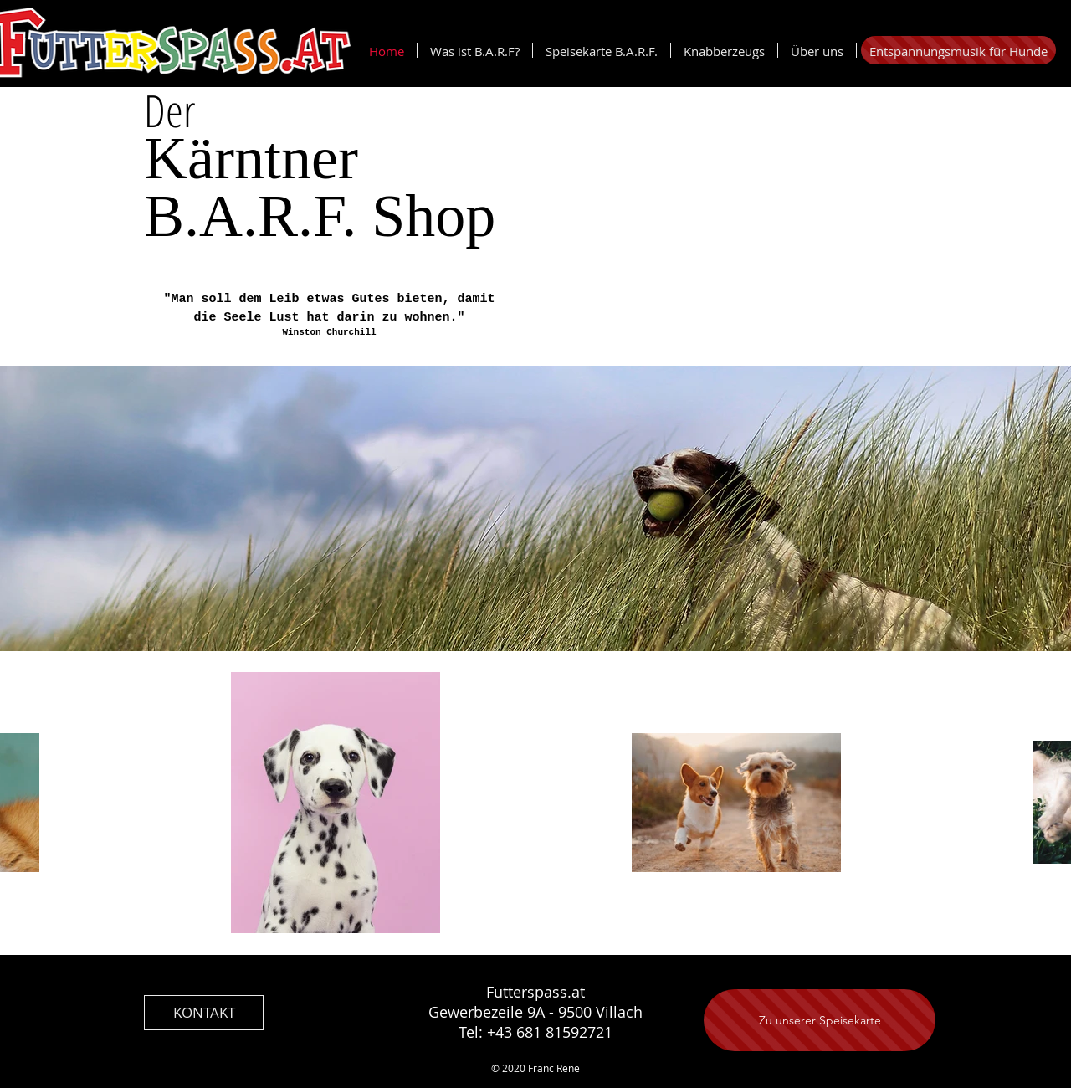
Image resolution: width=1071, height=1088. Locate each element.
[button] (724, 50)
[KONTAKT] (204, 1012)
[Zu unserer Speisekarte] (819, 1020)
